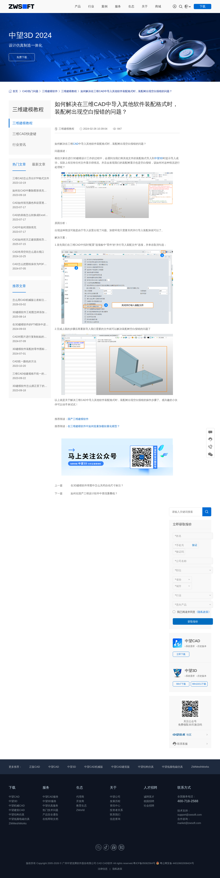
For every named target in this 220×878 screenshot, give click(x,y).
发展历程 (115, 801)
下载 (12, 787)
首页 (13, 91)
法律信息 (102, 868)
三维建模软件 (50, 91)
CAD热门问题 (30, 91)
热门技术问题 (50, 810)
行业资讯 (19, 145)
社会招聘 (149, 805)
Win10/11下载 (199, 684)
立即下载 (180, 654)
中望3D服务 (49, 801)
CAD (75, 143)
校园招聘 (149, 801)
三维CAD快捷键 (24, 134)
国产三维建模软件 (78, 418)
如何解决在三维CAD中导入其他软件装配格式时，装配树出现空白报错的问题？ (126, 91)
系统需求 (190, 646)
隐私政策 (117, 868)
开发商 (80, 801)
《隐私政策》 (203, 611)
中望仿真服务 (50, 805)
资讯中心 (115, 805)
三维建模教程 (69, 91)
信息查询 (115, 818)
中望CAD (192, 641)
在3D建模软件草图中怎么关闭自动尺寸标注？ (97, 485)
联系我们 (115, 814)
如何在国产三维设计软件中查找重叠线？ (94, 493)
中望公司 (115, 796)
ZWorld (80, 810)
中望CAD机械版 (93, 766)
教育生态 (81, 805)
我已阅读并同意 (186, 611)
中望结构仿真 (146, 766)
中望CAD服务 (51, 796)
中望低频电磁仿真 (172, 766)
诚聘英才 (149, 796)
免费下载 (22, 57)
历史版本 (201, 646)
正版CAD (34, 766)
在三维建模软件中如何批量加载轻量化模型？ (94, 426)
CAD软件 (107, 863)
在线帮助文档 (50, 818)
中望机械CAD (17, 805)
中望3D (158, 158)
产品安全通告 (50, 814)
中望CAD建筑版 (120, 766)
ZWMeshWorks (200, 766)
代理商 (80, 796)
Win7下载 (181, 684)
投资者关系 (116, 810)
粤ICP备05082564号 (144, 863)
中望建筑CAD (17, 810)
